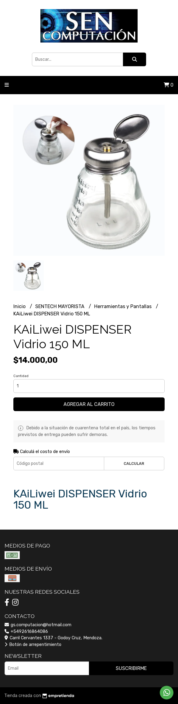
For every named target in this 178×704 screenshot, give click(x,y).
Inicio (20, 306)
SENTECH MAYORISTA (60, 306)
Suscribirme (131, 668)
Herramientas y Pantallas (123, 306)
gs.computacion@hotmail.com (38, 624)
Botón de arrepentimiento (33, 644)
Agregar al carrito (89, 404)
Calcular (134, 463)
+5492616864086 (26, 631)
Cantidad (21, 376)
